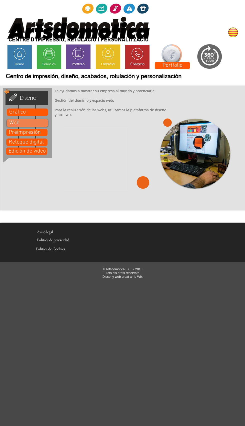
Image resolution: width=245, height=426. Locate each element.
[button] (27, 123)
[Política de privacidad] (53, 240)
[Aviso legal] (45, 232)
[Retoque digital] (27, 142)
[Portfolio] (172, 65)
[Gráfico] (27, 112)
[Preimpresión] (27, 132)
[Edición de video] (26, 151)
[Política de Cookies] (50, 249)
